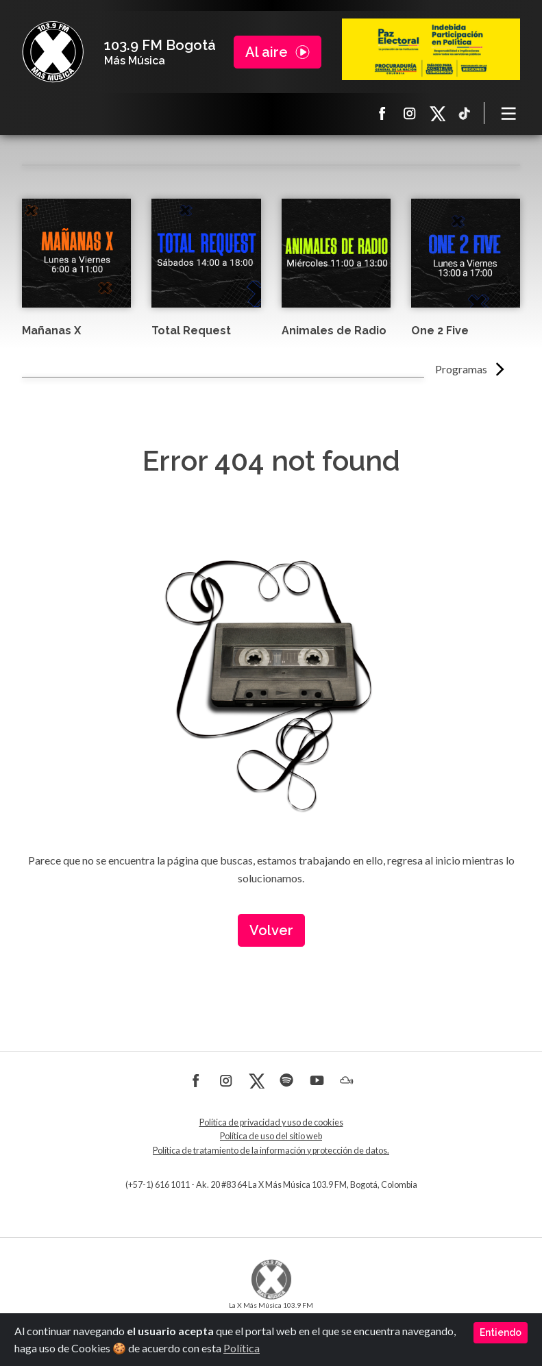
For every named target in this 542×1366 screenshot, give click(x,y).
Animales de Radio (334, 330)
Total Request (191, 330)
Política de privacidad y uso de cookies (271, 1122)
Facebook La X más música (382, 113)
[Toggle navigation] (509, 113)
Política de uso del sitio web (271, 1136)
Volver (271, 930)
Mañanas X (51, 330)
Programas (461, 368)
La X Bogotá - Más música (53, 52)
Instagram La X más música (410, 113)
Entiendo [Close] (500, 1332)
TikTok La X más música (464, 113)
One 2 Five (440, 330)
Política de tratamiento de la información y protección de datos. (271, 1150)
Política (241, 1347)
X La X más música (437, 113)
